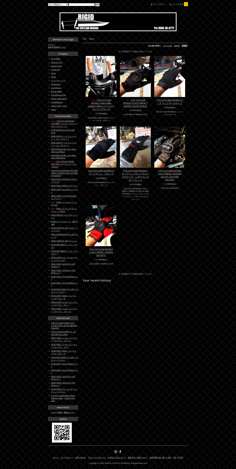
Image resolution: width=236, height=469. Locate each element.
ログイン (51, 44)
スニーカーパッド (58, 80)
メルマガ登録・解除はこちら (63, 412)
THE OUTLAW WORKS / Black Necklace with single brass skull (63, 398)
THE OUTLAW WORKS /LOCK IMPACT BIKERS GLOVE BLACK (135, 103)
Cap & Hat (55, 69)
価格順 (177, 46)
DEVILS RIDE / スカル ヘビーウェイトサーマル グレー (64, 303)
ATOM (180, 457)
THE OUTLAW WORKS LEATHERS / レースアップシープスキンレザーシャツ (64, 124)
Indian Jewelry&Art (59, 98)
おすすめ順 (167, 46)
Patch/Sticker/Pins (58, 95)
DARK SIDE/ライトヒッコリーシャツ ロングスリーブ (64, 137)
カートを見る (180, 4)
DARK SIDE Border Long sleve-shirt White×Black (63, 156)
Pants (53, 73)
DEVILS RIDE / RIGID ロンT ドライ (64, 186)
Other (53, 109)
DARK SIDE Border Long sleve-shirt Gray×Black (63, 150)
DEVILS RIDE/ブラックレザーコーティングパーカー (64, 259)
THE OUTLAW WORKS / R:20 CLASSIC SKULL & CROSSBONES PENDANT (64, 325)
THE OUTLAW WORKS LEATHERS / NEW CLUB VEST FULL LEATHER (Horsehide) (64, 173)
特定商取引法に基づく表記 (160, 457)
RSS (174, 457)
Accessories (56, 88)
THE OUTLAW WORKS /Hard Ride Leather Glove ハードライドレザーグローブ (101, 104)
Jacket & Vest (56, 66)
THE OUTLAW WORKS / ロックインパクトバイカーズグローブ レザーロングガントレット (135, 175)
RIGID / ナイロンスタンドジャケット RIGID (64, 210)
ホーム (56, 457)
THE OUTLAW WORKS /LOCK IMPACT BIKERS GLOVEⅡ (101, 252)
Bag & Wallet (56, 91)
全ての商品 (55, 58)
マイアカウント (160, 4)
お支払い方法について (117, 457)
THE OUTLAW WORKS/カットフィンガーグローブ (169, 101)
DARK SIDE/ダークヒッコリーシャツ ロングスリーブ (64, 144)
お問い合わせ (80, 457)
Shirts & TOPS (56, 62)
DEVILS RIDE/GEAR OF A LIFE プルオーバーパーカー (64, 290)
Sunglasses (55, 84)
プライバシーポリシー (97, 457)
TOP (84, 38)
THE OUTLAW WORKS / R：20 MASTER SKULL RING (63, 333)
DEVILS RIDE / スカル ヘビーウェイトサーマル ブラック (64, 310)
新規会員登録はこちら (57, 47)
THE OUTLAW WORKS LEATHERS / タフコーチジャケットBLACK (64, 164)
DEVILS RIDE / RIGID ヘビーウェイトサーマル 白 (63, 297)
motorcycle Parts (59, 106)
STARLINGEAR (56, 102)
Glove (91, 38)
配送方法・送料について (138, 457)
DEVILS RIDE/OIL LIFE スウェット (64, 241)
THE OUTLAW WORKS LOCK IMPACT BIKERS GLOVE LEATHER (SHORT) (170, 175)
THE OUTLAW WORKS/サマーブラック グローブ (101, 172)
